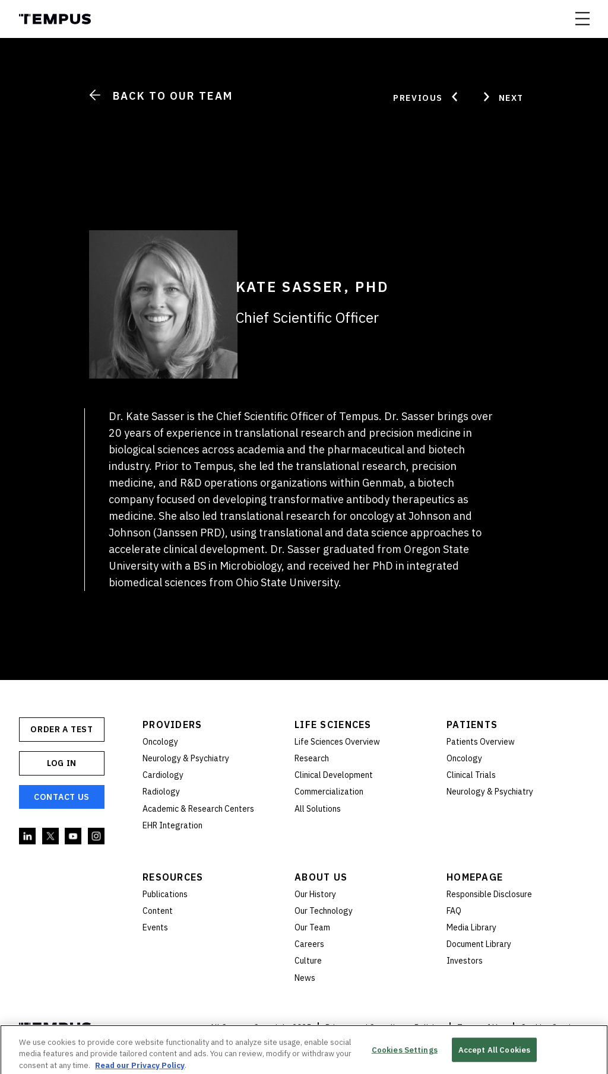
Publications (165, 894)
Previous (426, 97)
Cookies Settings (405, 1053)
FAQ (453, 910)
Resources (173, 877)
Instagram (96, 836)
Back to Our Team (161, 96)
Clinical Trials (471, 775)
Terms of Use (481, 1027)
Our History (315, 894)
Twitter (51, 836)
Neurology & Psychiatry (185, 758)
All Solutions (317, 808)
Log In (62, 763)
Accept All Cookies (494, 1053)
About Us (320, 877)
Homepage (474, 877)
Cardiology (162, 775)
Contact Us (62, 797)
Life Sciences (333, 724)
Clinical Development (333, 775)
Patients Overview (480, 741)
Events (155, 927)
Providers (172, 724)
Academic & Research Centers (198, 808)
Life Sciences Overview (337, 741)
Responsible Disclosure (489, 894)
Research (311, 758)
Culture (308, 960)
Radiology (161, 791)
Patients (472, 724)
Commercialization (328, 791)
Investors (464, 960)
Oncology (160, 741)
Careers (309, 944)
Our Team (312, 927)
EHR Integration (172, 825)
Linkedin (28, 836)
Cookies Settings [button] (552, 1027)
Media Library (471, 927)
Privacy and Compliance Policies (384, 1027)
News (304, 978)
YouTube (73, 836)
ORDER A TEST (61, 729)
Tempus (55, 19)
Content (157, 910)
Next (502, 97)
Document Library (478, 944)
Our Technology (323, 910)
